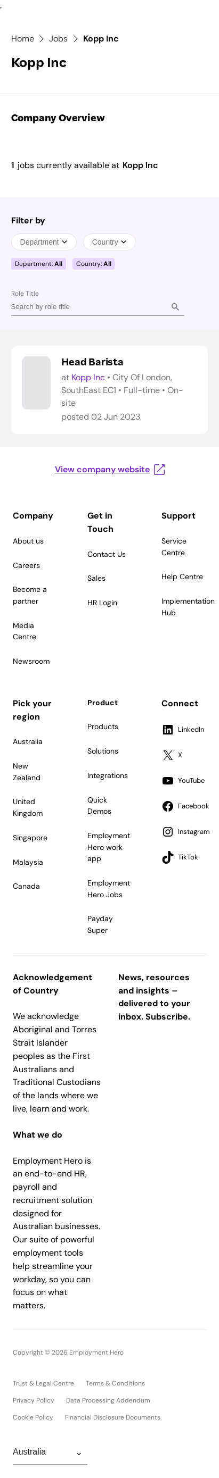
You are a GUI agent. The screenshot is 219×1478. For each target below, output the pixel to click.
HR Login (102, 602)
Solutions (102, 751)
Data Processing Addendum (108, 1400)
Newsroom (31, 661)
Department (44, 242)
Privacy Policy (33, 1400)
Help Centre (182, 576)
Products (102, 726)
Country (109, 242)
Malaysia (28, 862)
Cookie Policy (33, 1417)
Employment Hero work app (108, 847)
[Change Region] (50, 1454)
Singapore (30, 837)
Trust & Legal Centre (43, 1383)
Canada (26, 886)
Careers (26, 565)
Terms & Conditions (115, 1383)
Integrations (107, 775)
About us (28, 541)
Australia (28, 741)
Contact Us (106, 554)
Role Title (25, 293)
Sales (96, 578)
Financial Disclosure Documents (112, 1417)
